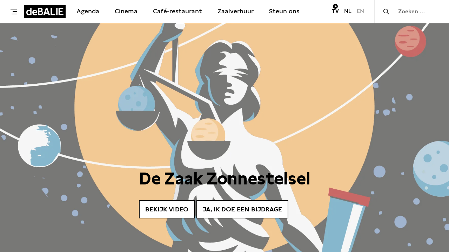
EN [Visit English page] (360, 11)
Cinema (126, 11)
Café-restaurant (177, 11)
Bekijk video (166, 209)
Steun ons (284, 11)
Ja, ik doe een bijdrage (242, 209)
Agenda (87, 11)
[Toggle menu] (14, 11)
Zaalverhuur (235, 11)
